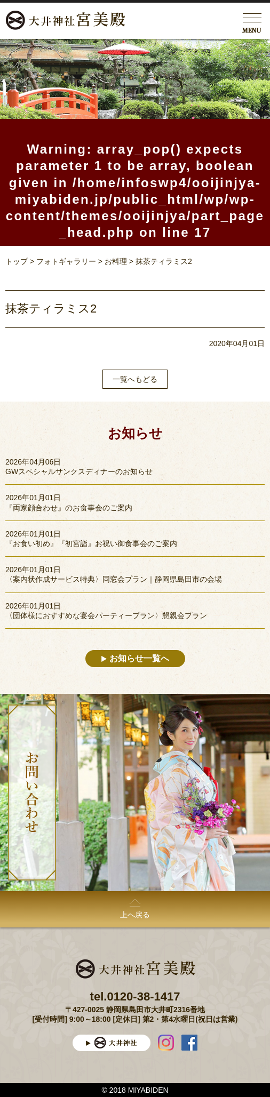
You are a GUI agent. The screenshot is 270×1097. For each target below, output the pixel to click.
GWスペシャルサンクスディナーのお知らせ (79, 471)
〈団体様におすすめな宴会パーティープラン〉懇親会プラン (106, 615)
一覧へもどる (135, 379)
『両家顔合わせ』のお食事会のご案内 (68, 507)
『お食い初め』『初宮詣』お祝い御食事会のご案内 (91, 543)
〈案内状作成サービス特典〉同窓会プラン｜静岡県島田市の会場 (113, 579)
